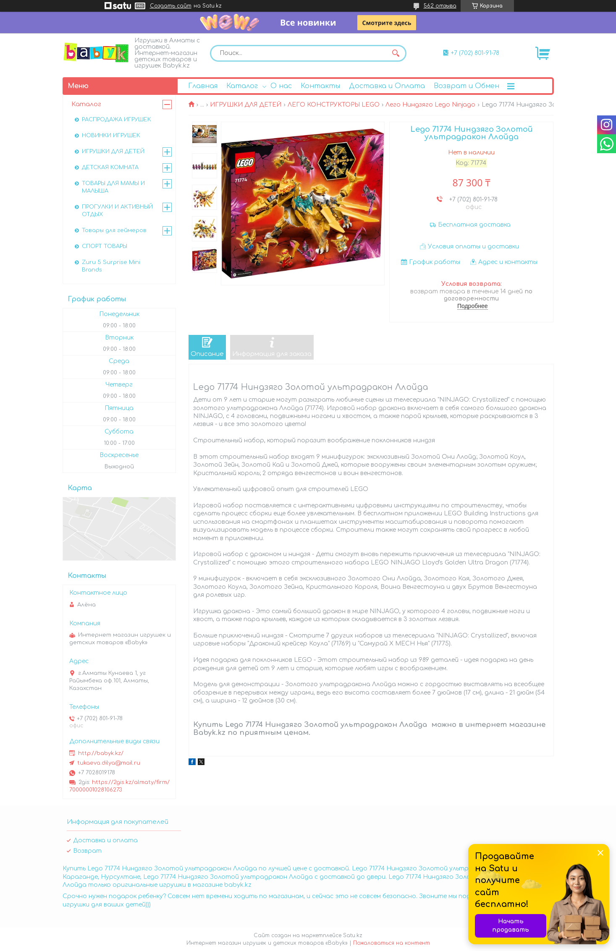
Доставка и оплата (105, 840)
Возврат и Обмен (466, 86)
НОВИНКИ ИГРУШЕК (111, 135)
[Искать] (396, 53)
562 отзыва (440, 6)
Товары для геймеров (114, 230)
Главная (203, 86)
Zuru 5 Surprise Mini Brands (111, 266)
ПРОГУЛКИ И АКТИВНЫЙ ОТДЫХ (117, 210)
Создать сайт (170, 6)
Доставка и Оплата (387, 86)
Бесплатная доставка (474, 225)
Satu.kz (352, 935)
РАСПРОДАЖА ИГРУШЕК (116, 120)
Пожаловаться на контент (391, 943)
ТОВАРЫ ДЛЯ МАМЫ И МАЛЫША (113, 187)
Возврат (87, 851)
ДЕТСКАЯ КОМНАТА (110, 167)
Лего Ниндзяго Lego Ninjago (430, 105)
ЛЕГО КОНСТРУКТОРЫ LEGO (334, 105)
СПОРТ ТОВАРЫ (104, 246)
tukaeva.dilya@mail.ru (108, 763)
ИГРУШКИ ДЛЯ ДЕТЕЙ (245, 105)
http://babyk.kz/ (100, 753)
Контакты (320, 86)
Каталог (242, 86)
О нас (281, 86)
